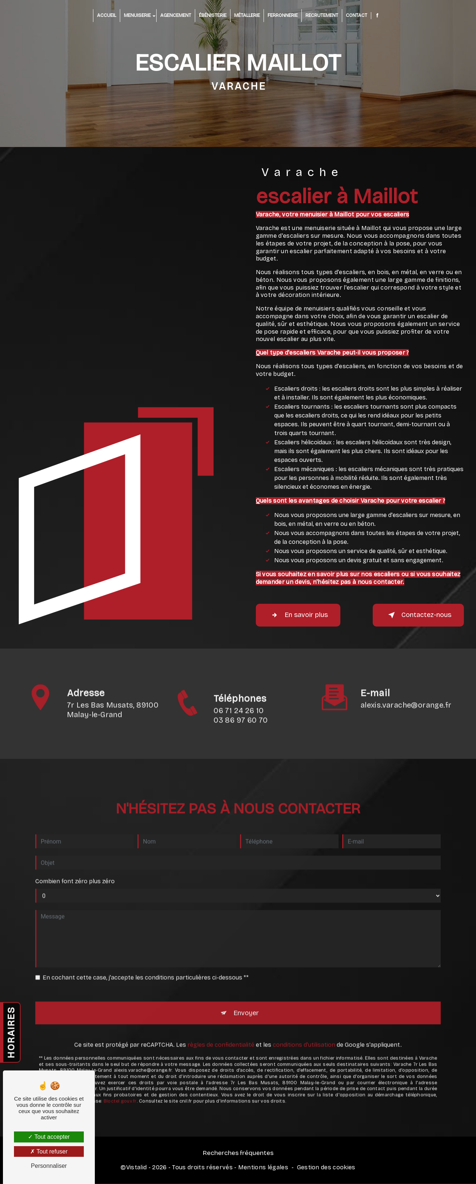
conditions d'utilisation (304, 1016)
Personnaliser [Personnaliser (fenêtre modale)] (49, 1166)
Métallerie (247, 15)
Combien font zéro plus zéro (75, 851)
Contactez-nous (414, 615)
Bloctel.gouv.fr (120, 1073)
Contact (356, 15)
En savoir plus (302, 615)
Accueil (106, 15)
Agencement (175, 15)
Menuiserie (137, 15)
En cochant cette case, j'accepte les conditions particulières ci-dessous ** (145, 947)
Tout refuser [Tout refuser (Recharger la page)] (49, 1151)
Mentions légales (263, 1169)
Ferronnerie (283, 15)
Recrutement (321, 15)
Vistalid (136, 1169)
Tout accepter (48, 1137)
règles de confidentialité (220, 1016)
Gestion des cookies (326, 1169)
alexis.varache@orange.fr (406, 675)
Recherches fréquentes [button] (238, 1155)
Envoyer (246, 984)
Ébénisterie (212, 15)
